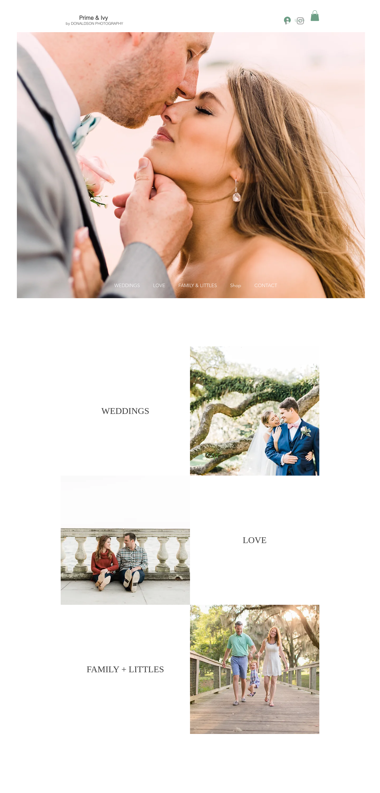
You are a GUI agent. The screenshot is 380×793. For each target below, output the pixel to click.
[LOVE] (254, 540)
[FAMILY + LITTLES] (125, 669)
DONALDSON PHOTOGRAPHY (97, 23)
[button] (314, 15)
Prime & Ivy (94, 17)
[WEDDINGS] (125, 411)
